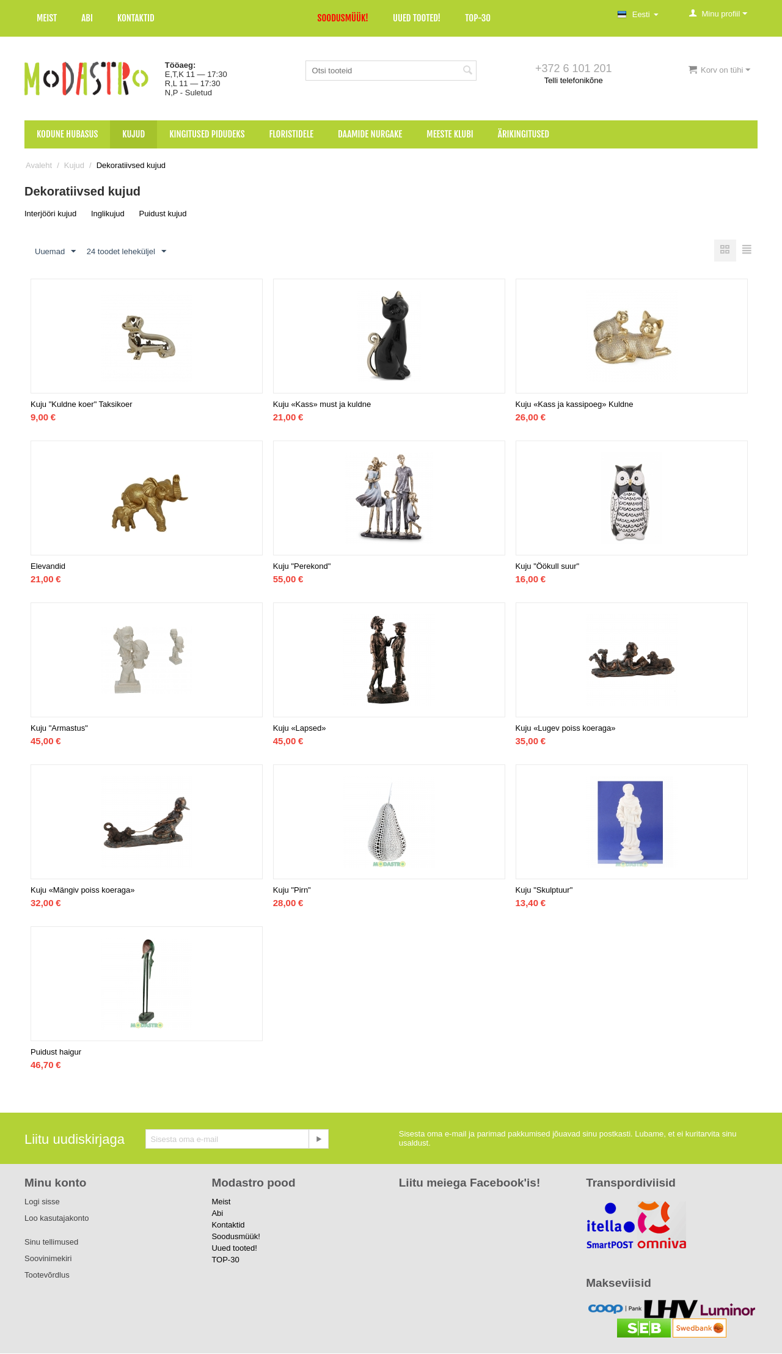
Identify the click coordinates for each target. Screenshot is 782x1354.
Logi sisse (42, 1202)
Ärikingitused (523, 134)
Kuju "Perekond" (302, 566)
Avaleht (39, 165)
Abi (87, 18)
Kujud (133, 134)
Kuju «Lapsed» (299, 728)
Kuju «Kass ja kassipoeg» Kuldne (575, 404)
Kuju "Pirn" (292, 890)
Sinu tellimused (51, 1242)
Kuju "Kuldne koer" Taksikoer (82, 404)
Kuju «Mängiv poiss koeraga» (83, 890)
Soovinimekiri (47, 1259)
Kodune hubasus (67, 134)
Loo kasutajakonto (56, 1218)
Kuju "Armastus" (59, 728)
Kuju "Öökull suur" (548, 566)
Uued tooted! (416, 18)
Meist (47, 18)
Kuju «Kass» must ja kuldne (322, 404)
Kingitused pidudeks (206, 134)
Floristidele (291, 134)
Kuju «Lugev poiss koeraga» (566, 728)
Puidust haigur (56, 1052)
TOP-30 (478, 18)
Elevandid (48, 566)
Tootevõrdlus (47, 1275)
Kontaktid (136, 18)
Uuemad (55, 252)
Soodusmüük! (343, 18)
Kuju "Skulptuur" (544, 890)
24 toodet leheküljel (126, 252)
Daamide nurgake (370, 134)
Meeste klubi (449, 134)
